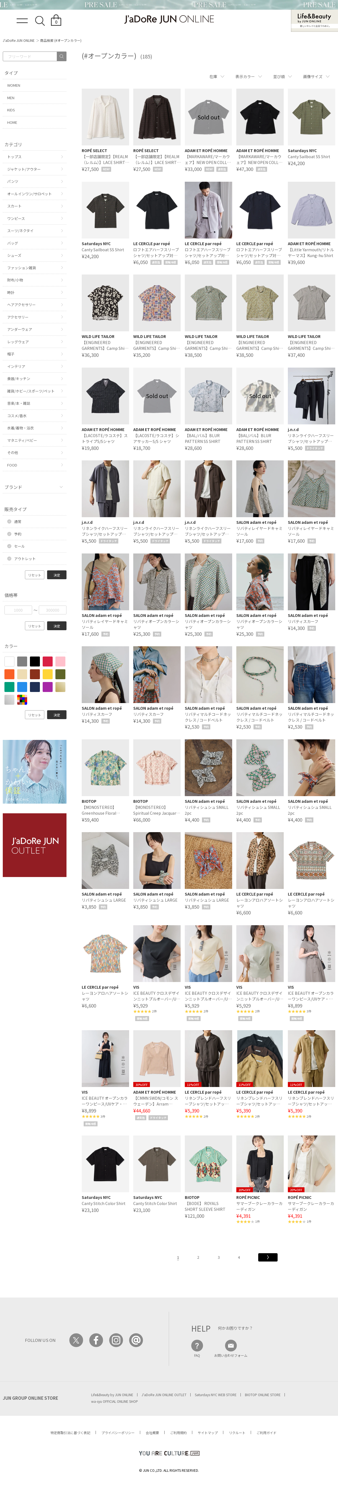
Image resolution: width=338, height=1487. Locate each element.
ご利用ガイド (266, 1432)
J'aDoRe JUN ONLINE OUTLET (164, 1394)
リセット (34, 575)
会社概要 (152, 1432)
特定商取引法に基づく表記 (70, 1432)
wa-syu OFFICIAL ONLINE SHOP (114, 1401)
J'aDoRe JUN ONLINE (19, 40)
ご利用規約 (178, 1432)
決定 (56, 575)
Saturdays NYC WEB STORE (216, 1394)
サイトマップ (208, 1432)
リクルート (237, 1432)
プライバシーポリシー (118, 1432)
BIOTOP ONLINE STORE (263, 1394)
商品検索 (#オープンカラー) (60, 40)
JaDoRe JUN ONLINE (169, 19)
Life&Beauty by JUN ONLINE (112, 1394)
